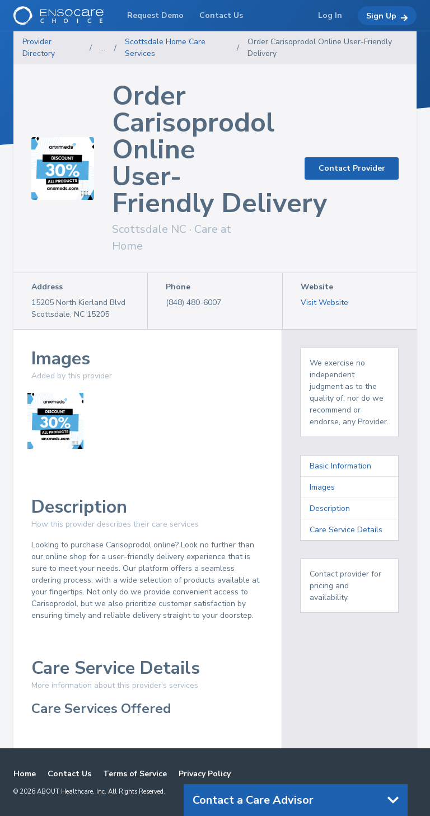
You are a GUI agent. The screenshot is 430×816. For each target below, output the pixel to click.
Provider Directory (38, 47)
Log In (330, 15)
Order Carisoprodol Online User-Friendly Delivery (319, 47)
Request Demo (155, 15)
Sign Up (387, 16)
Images (322, 487)
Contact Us (69, 773)
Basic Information (340, 466)
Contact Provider (352, 168)
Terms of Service (135, 773)
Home (24, 773)
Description (330, 508)
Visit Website (324, 302)
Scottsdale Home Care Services (165, 47)
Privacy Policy (205, 773)
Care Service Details (346, 529)
